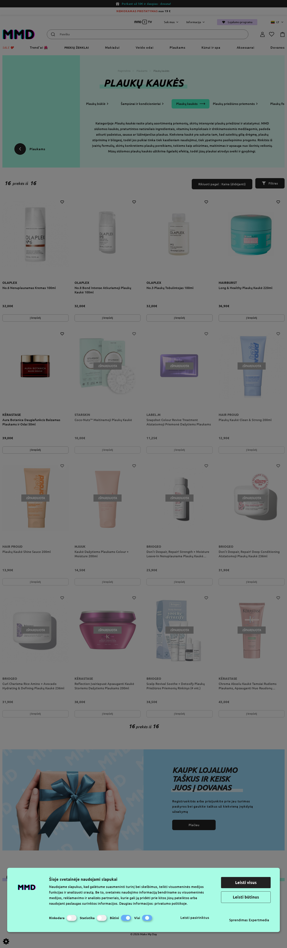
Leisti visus (246, 882)
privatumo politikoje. (171, 903)
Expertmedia (259, 920)
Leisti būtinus (246, 897)
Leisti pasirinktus (194, 917)
